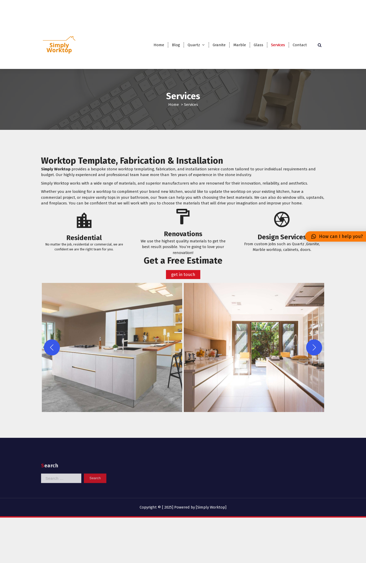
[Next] (314, 362)
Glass (258, 45)
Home (159, 45)
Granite (219, 45)
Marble (239, 45)
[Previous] (52, 362)
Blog (176, 45)
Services (278, 45)
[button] (112, 362)
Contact (300, 45)
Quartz (194, 45)
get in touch (183, 289)
